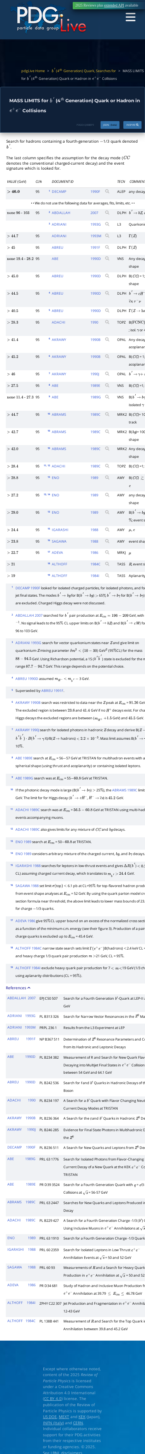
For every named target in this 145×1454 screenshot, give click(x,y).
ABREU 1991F (52, 690)
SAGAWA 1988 (27, 886)
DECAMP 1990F (27, 588)
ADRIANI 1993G (28, 643)
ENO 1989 (23, 842)
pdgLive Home (33, 71)
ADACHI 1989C (27, 810)
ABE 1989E (23, 758)
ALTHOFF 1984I (28, 968)
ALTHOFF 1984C (28, 948)
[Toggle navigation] (130, 18)
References (18, 987)
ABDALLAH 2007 (29, 615)
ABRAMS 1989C (124, 790)
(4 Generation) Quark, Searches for (83, 71)
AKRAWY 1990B (28, 702)
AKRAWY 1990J (27, 730)
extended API (114, 5)
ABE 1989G (24, 778)
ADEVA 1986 (25, 921)
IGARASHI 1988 (28, 866)
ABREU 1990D (26, 678)
